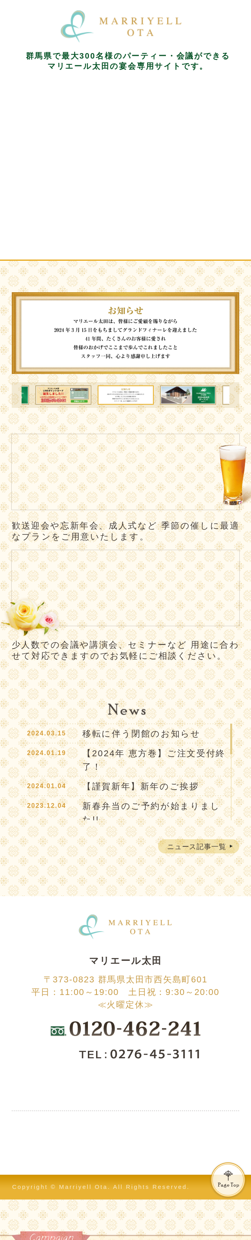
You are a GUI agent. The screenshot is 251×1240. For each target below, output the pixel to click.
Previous (15, 395)
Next (235, 395)
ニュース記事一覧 (196, 847)
